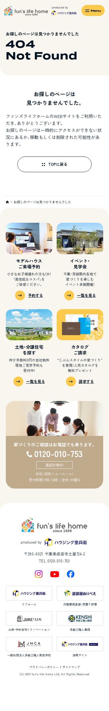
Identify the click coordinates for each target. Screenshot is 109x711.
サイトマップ (71, 667)
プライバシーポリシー (43, 667)
